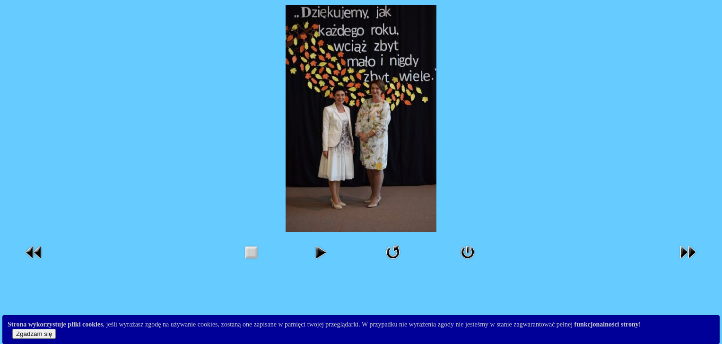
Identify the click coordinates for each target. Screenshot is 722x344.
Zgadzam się (34, 333)
